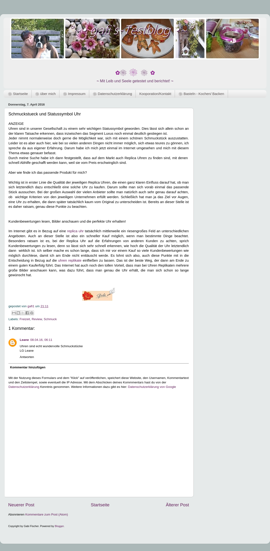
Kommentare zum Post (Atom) (46, 514)
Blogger (59, 526)
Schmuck (50, 319)
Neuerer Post (21, 504)
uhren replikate (69, 260)
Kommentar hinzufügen (28, 367)
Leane (24, 340)
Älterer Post (177, 504)
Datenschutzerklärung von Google (152, 387)
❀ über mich (45, 94)
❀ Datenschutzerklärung (112, 94)
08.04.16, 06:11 (41, 340)
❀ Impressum (74, 94)
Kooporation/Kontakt (155, 94)
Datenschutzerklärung (23, 387)
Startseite (100, 504)
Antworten (27, 357)
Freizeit (24, 319)
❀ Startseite (18, 94)
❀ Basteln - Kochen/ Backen (201, 94)
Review (37, 319)
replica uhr (75, 231)
